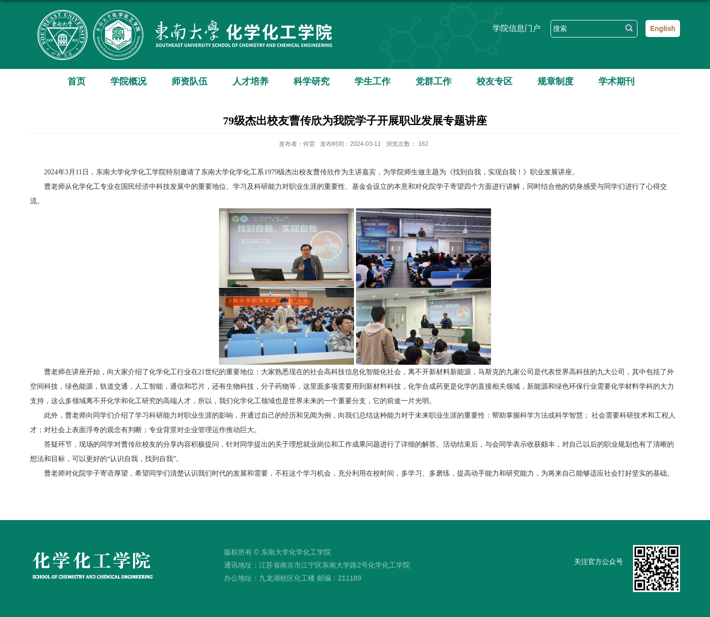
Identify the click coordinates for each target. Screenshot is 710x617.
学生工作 (372, 81)
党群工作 (434, 81)
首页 (77, 81)
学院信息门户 (516, 28)
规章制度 (556, 81)
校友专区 (494, 81)
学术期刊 (616, 81)
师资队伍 (190, 81)
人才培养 (250, 81)
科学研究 (312, 81)
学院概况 (128, 81)
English (663, 28)
